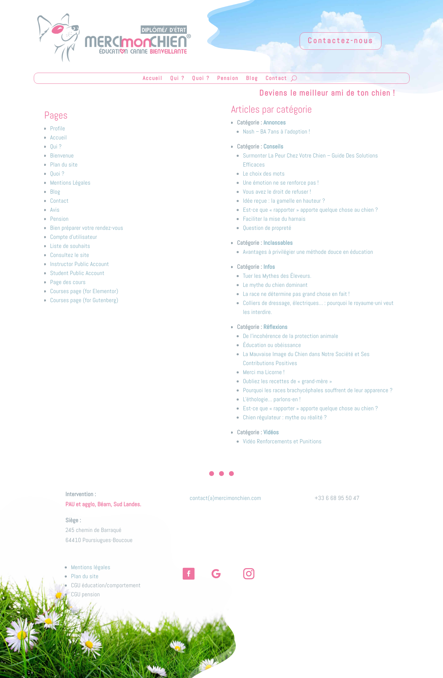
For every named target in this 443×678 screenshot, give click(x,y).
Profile (57, 128)
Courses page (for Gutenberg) (84, 300)
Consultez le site (69, 255)
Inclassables (278, 243)
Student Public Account (77, 273)
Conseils (273, 146)
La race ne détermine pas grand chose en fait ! (296, 294)
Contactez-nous (340, 40)
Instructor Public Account (79, 264)
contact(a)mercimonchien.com (225, 498)
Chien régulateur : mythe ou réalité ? (285, 417)
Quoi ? (200, 79)
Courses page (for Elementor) (84, 291)
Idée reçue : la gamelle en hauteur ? (284, 200)
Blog (252, 79)
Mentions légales (90, 567)
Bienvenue (62, 155)
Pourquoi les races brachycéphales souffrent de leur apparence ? (318, 390)
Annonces (274, 122)
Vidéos (271, 432)
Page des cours (68, 282)
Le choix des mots (264, 173)
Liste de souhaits (70, 246)
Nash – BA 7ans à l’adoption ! (276, 131)
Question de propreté (267, 228)
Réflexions (275, 327)
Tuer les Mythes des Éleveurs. (277, 276)
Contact (276, 79)
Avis (55, 209)
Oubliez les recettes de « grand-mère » (287, 381)
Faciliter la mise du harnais (274, 219)
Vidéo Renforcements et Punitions (282, 441)
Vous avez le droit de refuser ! (277, 191)
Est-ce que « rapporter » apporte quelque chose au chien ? (310, 209)
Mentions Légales (70, 182)
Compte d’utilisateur (73, 237)
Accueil (153, 79)
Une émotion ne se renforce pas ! (281, 182)
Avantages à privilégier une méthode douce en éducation (308, 252)
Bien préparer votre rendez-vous (86, 228)
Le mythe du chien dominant (275, 285)
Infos (269, 267)
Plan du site (64, 164)
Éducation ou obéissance (272, 345)
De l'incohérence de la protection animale (290, 336)
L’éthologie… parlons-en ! (272, 399)
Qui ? (177, 79)
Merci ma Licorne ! (264, 372)
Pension (227, 79)
